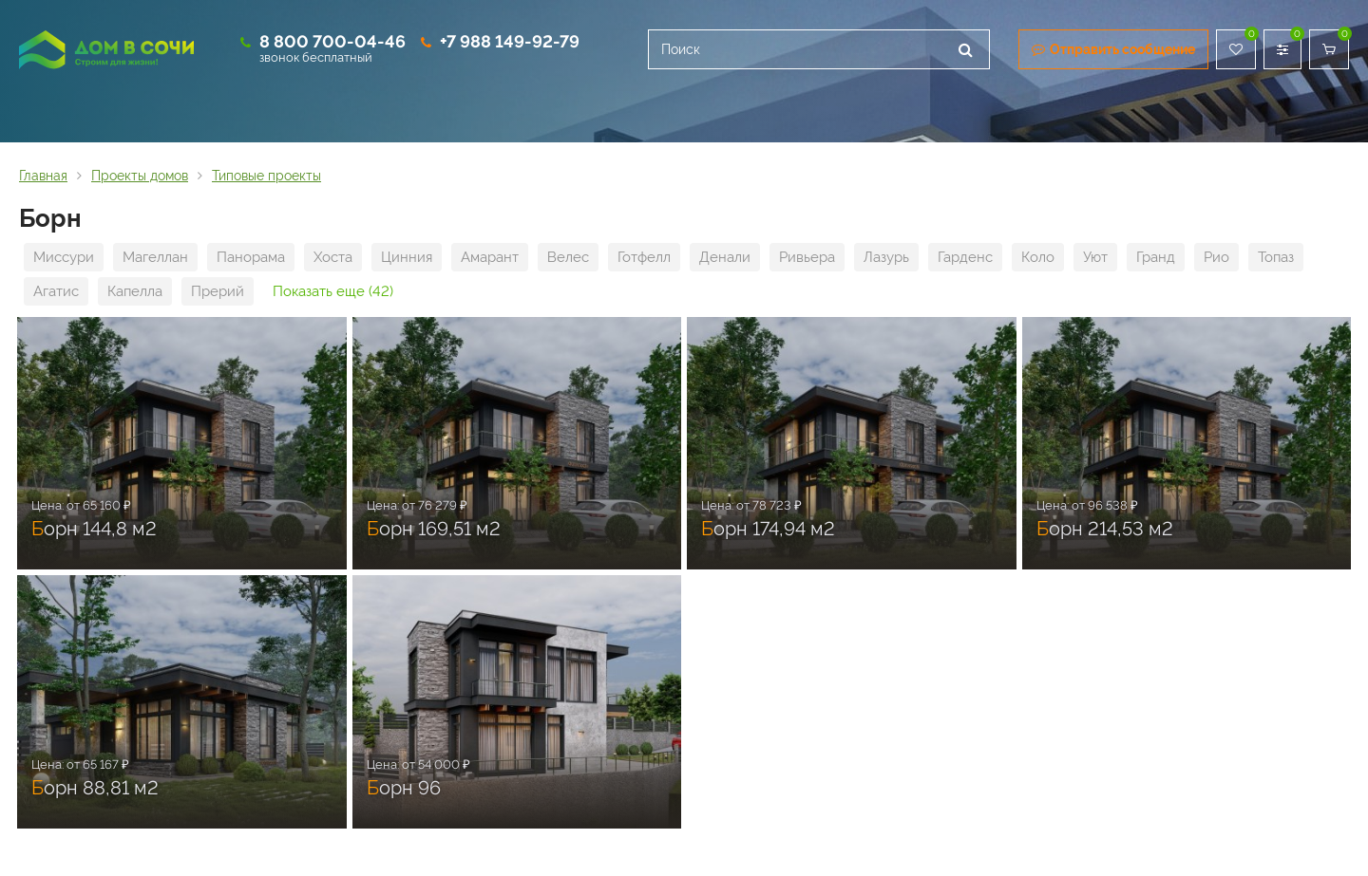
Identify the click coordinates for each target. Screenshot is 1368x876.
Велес (568, 257)
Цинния (406, 257)
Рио (1216, 257)
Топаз (1276, 257)
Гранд (1155, 257)
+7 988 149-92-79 (510, 41)
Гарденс (965, 257)
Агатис (56, 291)
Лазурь (886, 257)
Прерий (217, 291)
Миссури (63, 257)
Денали (724, 257)
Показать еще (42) (333, 291)
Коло (1037, 257)
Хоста (333, 257)
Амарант (490, 257)
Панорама (251, 257)
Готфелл (644, 257)
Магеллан (155, 257)
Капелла (134, 291)
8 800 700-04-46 (332, 41)
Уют (1095, 257)
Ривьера (807, 257)
